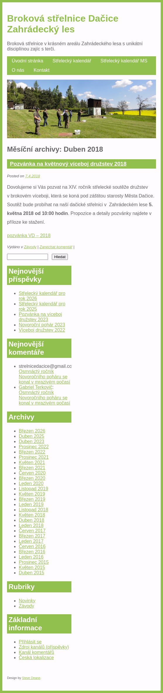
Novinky (27, 600)
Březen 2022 (32, 451)
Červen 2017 (32, 530)
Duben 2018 (31, 520)
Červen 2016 (32, 546)
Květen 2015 (32, 567)
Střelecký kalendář (72, 60)
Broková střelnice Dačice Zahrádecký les (63, 23)
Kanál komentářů (36, 652)
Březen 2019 (32, 499)
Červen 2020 (32, 472)
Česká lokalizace (36, 657)
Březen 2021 (32, 467)
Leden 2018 (31, 525)
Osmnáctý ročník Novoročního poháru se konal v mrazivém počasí (44, 376)
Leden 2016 (31, 556)
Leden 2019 (31, 504)
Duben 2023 (31, 441)
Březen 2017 (32, 535)
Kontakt (41, 70)
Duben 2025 (31, 436)
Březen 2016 (32, 551)
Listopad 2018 (33, 509)
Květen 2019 (32, 493)
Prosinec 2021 (34, 457)
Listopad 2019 (33, 488)
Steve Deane (31, 678)
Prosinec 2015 (34, 562)
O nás (18, 70)
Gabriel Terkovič (35, 387)
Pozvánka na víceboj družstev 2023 (40, 317)
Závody (30, 247)
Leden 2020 (31, 483)
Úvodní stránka (27, 60)
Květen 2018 (32, 514)
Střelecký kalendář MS (123, 60)
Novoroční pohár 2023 (42, 324)
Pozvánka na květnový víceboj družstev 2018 (68, 164)
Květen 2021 (32, 462)
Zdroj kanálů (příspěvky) (44, 647)
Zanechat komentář (56, 247)
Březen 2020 (32, 478)
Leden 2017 (31, 541)
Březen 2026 (32, 430)
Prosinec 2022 (34, 446)
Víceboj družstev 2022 (42, 330)
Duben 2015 (31, 572)
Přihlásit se (30, 641)
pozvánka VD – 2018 (29, 235)
